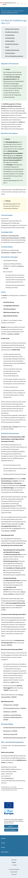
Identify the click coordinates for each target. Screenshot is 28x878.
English (14, 865)
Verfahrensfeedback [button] (11, 830)
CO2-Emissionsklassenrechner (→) (14, 708)
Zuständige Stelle (9, 38)
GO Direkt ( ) (13, 334)
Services (14, 847)
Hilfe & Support (14, 852)
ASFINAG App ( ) (10, 711)
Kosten (7, 47)
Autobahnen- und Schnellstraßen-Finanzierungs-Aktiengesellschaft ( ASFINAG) (12, 717)
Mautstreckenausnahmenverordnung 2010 (14, 737)
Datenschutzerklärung (14, 869)
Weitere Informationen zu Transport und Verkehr (12, 11)
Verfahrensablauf (9, 41)
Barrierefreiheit (14, 872)
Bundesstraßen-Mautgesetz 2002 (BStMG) (14, 727)
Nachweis (16, 528)
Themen (14, 843)
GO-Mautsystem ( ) (11, 705)
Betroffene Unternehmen (12, 32)
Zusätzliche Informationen (12, 50)
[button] (23, 848)
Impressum (14, 874)
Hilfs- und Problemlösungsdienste (14, 56)
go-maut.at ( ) (9, 531)
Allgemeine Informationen (12, 29)
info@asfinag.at (9, 778)
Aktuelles (14, 838)
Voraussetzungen (9, 35)
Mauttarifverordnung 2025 (10, 734)
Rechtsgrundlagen (10, 53)
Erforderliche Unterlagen (11, 44)
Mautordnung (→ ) (10, 731)
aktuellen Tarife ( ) (10, 426)
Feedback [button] (11, 826)
